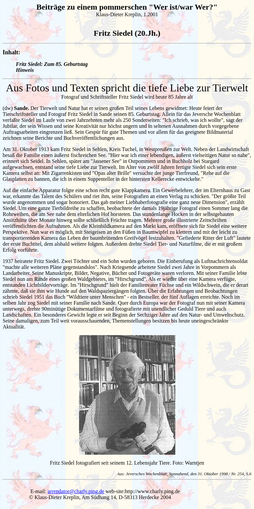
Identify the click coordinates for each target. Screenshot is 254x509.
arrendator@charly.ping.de (76, 491)
